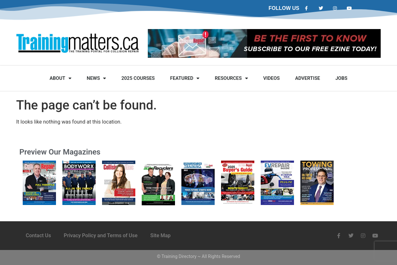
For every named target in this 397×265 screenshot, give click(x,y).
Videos (271, 78)
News (96, 78)
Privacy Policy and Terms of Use (101, 235)
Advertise (307, 78)
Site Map (160, 235)
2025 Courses (138, 78)
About (60, 78)
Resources (231, 78)
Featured (185, 78)
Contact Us (38, 235)
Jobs (341, 78)
